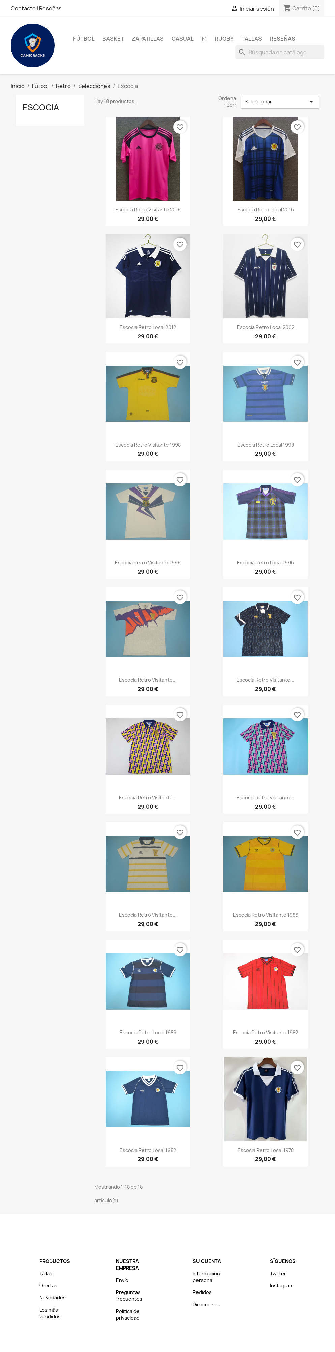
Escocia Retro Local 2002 (265, 327)
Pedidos (202, 1292)
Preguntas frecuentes (129, 1295)
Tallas (251, 38)
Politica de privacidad (128, 1314)
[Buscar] (279, 52)
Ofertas (48, 1285)
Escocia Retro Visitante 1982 (265, 1032)
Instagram (281, 1285)
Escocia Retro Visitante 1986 (265, 915)
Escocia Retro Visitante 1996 (148, 562)
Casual (183, 38)
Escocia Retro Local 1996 (265, 562)
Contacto (24, 8)
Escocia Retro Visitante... (148, 680)
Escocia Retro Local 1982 (148, 1150)
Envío (122, 1280)
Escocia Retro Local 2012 (148, 327)
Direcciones (206, 1304)
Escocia (41, 107)
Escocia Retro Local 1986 (148, 1032)
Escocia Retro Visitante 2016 (148, 209)
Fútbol (84, 38)
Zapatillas (148, 38)
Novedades (52, 1297)
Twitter (278, 1273)
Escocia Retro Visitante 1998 (148, 445)
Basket (113, 38)
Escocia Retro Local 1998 (265, 445)
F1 (204, 38)
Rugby (224, 38)
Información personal (206, 1276)
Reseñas (50, 8)
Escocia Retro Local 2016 (265, 209)
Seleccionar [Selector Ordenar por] (280, 102)
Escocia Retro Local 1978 (266, 1150)
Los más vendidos (50, 1313)
